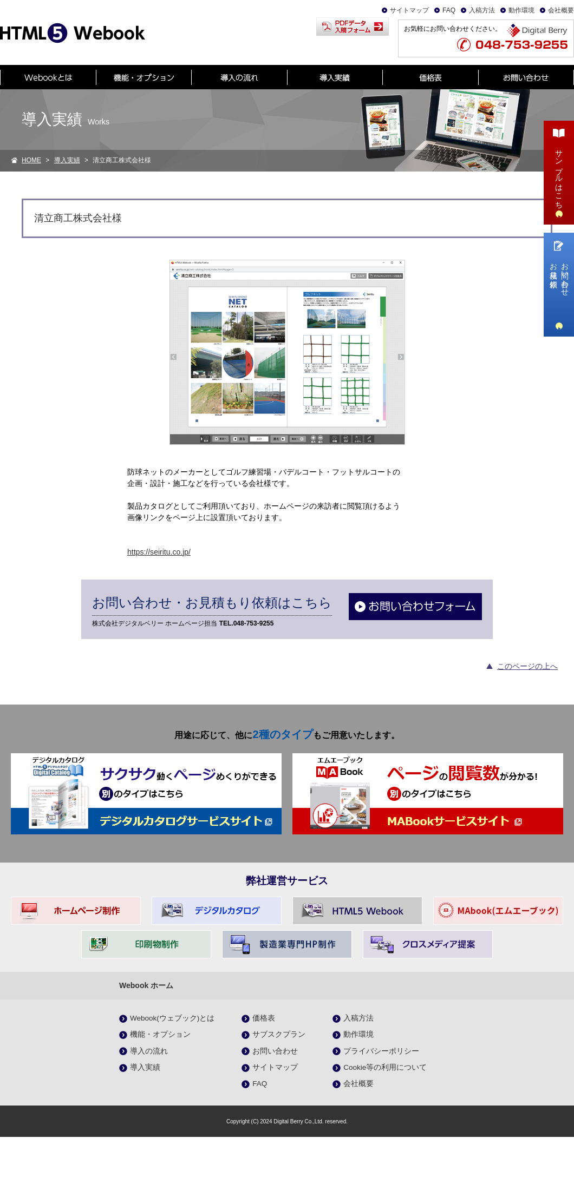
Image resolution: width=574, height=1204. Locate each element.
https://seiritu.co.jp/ (159, 552)
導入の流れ (149, 1051)
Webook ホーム (146, 985)
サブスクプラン (278, 1034)
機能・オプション (160, 1034)
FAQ (448, 10)
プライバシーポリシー (381, 1051)
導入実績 (67, 160)
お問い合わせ (275, 1051)
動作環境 (521, 10)
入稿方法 (482, 10)
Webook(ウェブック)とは (172, 1018)
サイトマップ (409, 10)
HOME (31, 160)
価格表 (263, 1018)
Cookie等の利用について (385, 1067)
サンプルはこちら (559, 171)
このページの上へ (527, 666)
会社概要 (561, 10)
